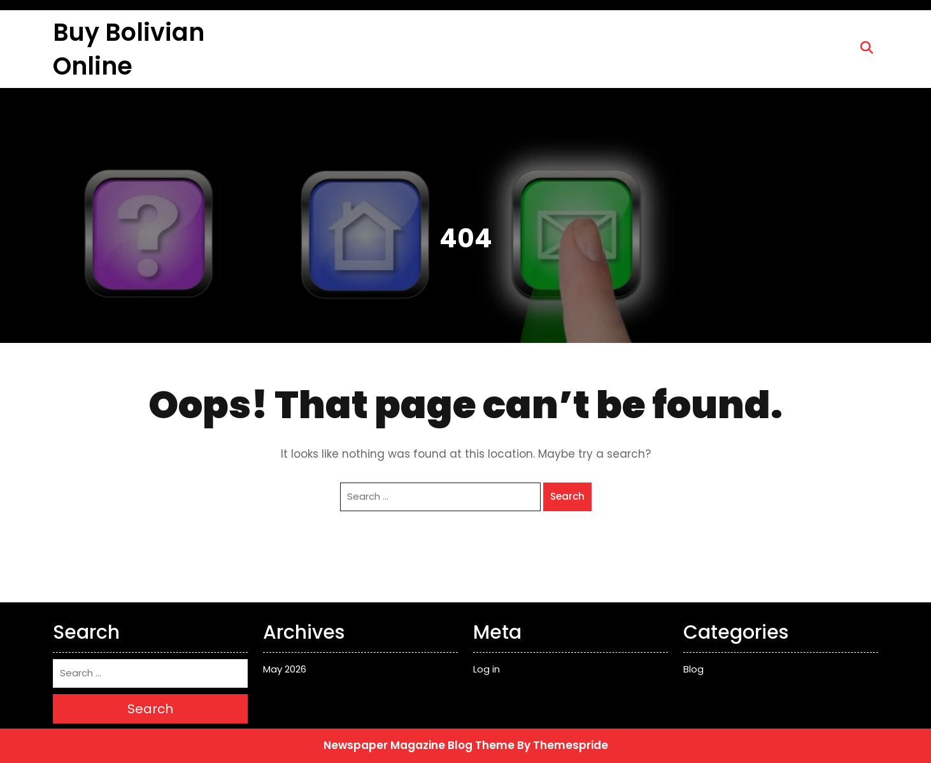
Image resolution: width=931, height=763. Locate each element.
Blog (693, 669)
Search (567, 496)
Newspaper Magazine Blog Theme (419, 745)
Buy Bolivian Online (128, 49)
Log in (486, 669)
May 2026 (284, 669)
